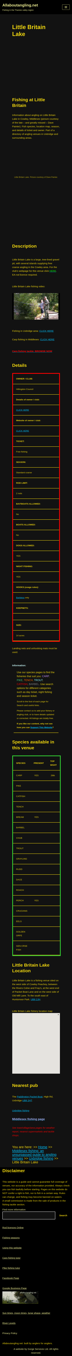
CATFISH (22, 684)
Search (63, 1215)
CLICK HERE (46, 331)
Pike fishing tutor (11, 1268)
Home (42, 1147)
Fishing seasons (11, 1237)
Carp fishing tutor (11, 1258)
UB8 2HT (27, 1100)
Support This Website (41, 727)
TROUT (38, 680)
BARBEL (34, 684)
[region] (36, 214)
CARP (45, 676)
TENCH (28, 680)
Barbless (20, 597)
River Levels (9, 1323)
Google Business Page (14, 1288)
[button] (66, 7)
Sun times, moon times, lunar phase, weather (26, 1313)
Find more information (14, 1209)
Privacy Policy (9, 1333)
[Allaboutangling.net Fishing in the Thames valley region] (20, 7)
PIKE (20, 680)
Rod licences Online (13, 1227)
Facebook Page (10, 1278)
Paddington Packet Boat (30, 1096)
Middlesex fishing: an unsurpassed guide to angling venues (34, 1154)
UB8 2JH (35, 999)
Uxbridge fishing (20, 1110)
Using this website (12, 1247)
